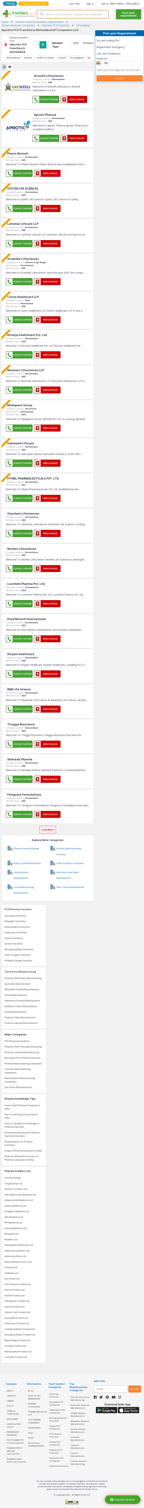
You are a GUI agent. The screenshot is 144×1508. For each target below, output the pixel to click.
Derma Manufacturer (15, 995)
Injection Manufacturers (78, 1446)
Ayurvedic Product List (16, 1317)
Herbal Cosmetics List (15, 1188)
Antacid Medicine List (15, 1228)
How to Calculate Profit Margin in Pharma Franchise (21, 1125)
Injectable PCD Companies (56, 1403)
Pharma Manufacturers (78, 1454)
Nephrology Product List (17, 1340)
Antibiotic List (11, 1273)
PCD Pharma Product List (17, 1284)
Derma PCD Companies (54, 1443)
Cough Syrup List (13, 1183)
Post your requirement (128, 14)
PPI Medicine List (13, 1222)
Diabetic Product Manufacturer (20, 1006)
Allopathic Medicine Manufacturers (80, 1422)
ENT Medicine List (13, 1217)
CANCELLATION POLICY (14, 1425)
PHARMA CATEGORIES (34, 1405)
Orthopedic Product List (16, 1301)
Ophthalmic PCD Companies (57, 1411)
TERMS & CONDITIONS (13, 1412)
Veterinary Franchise (15, 932)
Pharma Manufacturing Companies (23, 1063)
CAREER (10, 1400)
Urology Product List (15, 1345)
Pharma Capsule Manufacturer (21, 1023)
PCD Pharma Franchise (16, 1041)
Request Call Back (122, 1499)
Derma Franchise (13, 938)
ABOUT (10, 1390)
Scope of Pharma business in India (23, 1150)
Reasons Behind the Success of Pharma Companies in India (21, 1158)
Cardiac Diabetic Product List (19, 1329)
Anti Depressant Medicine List (20, 1194)
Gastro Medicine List (15, 1205)
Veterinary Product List (16, 1323)
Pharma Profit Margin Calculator (14, 1451)
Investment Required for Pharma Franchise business (22, 1134)
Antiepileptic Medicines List (18, 1245)
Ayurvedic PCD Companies (56, 1459)
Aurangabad (76, 57)
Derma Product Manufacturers (78, 1430)
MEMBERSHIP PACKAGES (13, 1433)
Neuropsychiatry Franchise (18, 949)
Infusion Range (12, 1177)
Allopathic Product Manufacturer (21, 989)
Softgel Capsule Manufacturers (78, 1414)
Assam (62, 57)
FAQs (30, 1433)
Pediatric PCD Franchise (55, 1451)
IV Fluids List (10, 1267)
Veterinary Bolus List (15, 1256)
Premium (87, 42)
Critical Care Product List (17, 1312)
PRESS (31, 1437)
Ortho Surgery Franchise (17, 954)
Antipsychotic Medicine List (18, 1200)
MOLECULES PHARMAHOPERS (36, 1444)
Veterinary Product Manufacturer (22, 1000)
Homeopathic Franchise (17, 926)
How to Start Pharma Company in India (22, 1107)
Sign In (90, 3)
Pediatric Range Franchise (18, 960)
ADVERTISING (34, 1427)
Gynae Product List (14, 1306)
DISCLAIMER (12, 1419)
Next (119, 78)
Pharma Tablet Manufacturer (20, 1017)
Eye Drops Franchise (54, 1395)
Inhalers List (10, 1239)
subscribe (134, 1389)
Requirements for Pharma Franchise (18, 1143)
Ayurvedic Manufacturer (17, 983)
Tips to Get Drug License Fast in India (21, 1116)
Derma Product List (14, 1289)
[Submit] (41, 14)
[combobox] (72, 14)
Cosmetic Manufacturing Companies (17, 1070)
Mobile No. (102, 58)
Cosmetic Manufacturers (78, 1438)
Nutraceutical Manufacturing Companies (19, 1079)
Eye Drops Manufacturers (18, 1087)
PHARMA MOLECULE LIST (37, 1413)
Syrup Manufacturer (15, 1011)
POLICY (10, 1405)
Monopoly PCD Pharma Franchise (22, 1057)
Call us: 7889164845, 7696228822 (120, 3)
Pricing (10, 3)
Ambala (28, 57)
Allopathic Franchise (15, 921)
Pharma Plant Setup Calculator (16, 1460)
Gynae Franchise (13, 943)
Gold (75, 42)
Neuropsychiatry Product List (19, 1334)
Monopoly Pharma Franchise (58, 1419)
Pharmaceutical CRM (34, 3)
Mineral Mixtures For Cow (18, 1261)
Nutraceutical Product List (18, 1351)
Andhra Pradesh (45, 57)
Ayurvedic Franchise (15, 915)
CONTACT (11, 1395)
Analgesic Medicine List (16, 1211)
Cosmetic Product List (15, 1357)
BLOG (31, 1390)
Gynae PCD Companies (54, 1427)
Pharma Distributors (59, 1466)
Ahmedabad (13, 57)
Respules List (11, 1233)
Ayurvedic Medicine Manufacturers (80, 1406)
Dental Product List (14, 1295)
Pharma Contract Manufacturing (21, 1052)
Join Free (74, 4)
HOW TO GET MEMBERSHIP (34, 1397)
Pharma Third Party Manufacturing (23, 978)
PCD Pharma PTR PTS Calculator (15, 1441)
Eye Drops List (12, 1278)
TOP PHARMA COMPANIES (34, 1421)
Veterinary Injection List (16, 1250)
